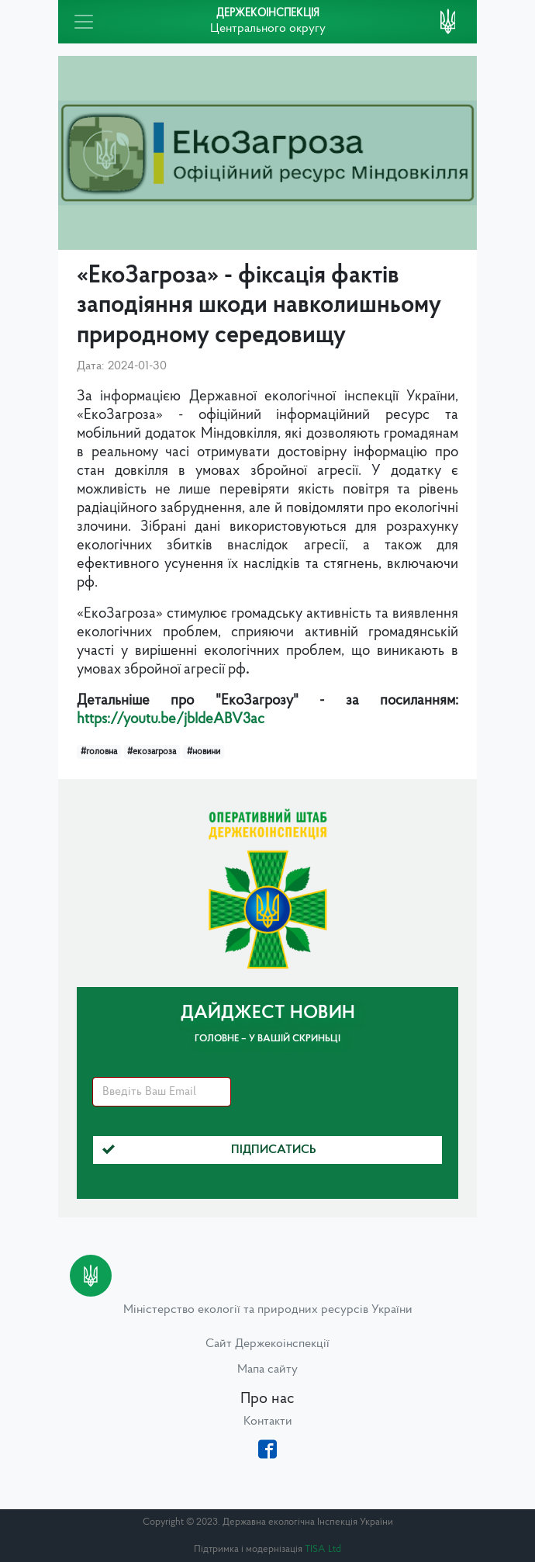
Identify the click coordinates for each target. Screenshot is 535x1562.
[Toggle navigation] (83, 21)
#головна (99, 752)
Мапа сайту (267, 1369)
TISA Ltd (323, 1549)
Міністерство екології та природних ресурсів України (267, 1310)
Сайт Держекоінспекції (267, 1344)
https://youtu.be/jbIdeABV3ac (170, 719)
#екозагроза (151, 752)
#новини (203, 752)
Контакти (267, 1421)
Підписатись (209, 1150)
